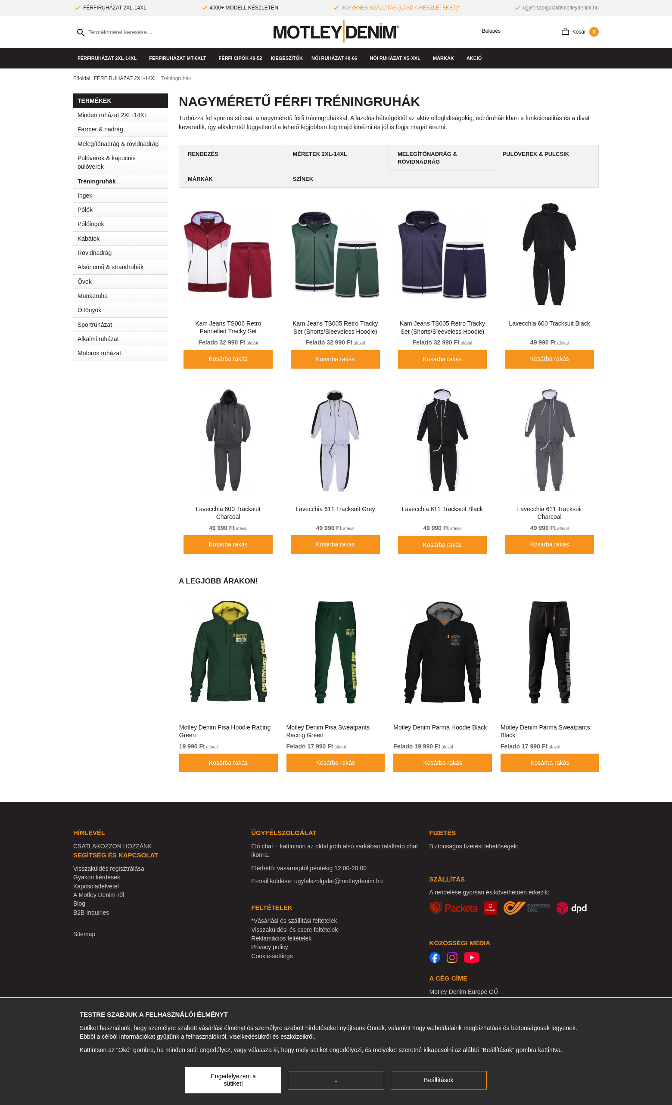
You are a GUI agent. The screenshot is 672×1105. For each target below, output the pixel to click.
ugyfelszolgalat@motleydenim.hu (561, 8)
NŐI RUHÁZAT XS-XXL (397, 58)
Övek (85, 281)
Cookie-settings (272, 956)
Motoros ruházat (99, 353)
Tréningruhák (97, 181)
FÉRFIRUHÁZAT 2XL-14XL (109, 58)
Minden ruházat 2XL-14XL (113, 115)
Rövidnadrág (95, 252)
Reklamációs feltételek (281, 938)
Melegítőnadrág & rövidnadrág (118, 143)
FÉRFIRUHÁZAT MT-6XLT (179, 58)
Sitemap (84, 934)
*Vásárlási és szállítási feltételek (294, 920)
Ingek (123, 195)
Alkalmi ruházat (123, 338)
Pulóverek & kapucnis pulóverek (107, 162)
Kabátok (123, 238)
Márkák (445, 58)
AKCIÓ (474, 58)
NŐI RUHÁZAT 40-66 (336, 58)
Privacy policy (269, 947)
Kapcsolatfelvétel (96, 886)
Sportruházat (123, 324)
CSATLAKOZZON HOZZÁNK (112, 846)
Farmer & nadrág (123, 129)
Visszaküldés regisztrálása (108, 868)
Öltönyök (89, 310)
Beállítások (438, 1080)
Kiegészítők (287, 58)
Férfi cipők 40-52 (240, 58)
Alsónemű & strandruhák (123, 267)
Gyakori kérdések (96, 877)
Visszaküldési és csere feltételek (294, 929)
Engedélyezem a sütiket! (233, 1080)
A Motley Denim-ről (98, 894)
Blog (79, 903)
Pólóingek (91, 223)
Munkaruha (123, 295)
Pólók (123, 209)
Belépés (488, 31)
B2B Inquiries (91, 912)
